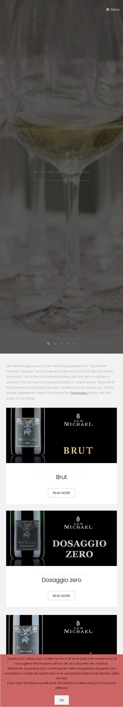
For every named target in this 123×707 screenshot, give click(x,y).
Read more (61, 493)
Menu (115, 9)
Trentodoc (79, 393)
